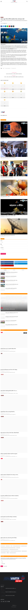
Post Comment (3, 253)
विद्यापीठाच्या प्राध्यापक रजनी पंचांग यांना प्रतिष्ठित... (10, 595)
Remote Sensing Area (7, 68)
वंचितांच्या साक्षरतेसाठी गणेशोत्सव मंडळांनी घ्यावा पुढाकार (9, 453)
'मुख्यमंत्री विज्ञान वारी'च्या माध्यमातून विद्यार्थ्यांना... (8, 411)
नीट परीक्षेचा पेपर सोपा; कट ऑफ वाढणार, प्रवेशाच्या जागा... (11, 272)
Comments (2, 238)
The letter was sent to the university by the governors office (8, 547)
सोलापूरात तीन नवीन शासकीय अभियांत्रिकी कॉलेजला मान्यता (11, 284)
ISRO (3, 68)
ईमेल (1, 244)
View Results (5, 566)
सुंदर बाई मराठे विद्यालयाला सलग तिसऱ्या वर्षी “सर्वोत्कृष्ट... (9, 369)
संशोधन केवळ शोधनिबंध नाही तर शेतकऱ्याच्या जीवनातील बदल (8, 157)
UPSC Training (18, 547)
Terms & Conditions (13, 606)
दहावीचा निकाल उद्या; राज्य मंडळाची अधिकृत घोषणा (10, 276)
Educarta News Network (13, 552)
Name (1, 240)
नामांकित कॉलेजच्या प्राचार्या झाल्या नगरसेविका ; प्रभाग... (10, 588)
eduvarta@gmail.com (4, 23)
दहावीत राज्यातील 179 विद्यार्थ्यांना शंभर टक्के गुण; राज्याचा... (11, 312)
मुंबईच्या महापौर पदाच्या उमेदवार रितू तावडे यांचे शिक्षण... (9, 537)
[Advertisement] (14, 7)
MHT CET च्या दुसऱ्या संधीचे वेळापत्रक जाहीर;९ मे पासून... (11, 280)
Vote (1, 566)
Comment (2, 247)
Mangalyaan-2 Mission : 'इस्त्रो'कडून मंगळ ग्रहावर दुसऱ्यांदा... (8, 138)
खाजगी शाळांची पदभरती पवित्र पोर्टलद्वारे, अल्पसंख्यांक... (9, 516)
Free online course (14, 68)
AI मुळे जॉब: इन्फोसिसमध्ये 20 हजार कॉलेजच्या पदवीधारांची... (10, 495)
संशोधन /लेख (2, 17)
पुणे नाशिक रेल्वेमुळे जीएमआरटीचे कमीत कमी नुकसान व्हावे (8, 235)
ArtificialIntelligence (3, 552)
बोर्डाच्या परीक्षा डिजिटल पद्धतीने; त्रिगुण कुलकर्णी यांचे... (11, 288)
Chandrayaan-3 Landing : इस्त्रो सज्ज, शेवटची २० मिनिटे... (8, 215)
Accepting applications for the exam (13, 549)
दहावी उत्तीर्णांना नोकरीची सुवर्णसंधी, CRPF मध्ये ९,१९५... (9, 390)
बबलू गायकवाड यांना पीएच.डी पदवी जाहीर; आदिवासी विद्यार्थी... (10, 432)
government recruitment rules (4, 549)
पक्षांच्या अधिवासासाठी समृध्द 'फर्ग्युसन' (5, 196)
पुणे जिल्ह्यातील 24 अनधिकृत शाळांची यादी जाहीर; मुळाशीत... (11, 316)
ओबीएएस (8, 552)
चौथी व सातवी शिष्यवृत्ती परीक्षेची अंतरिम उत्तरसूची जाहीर (11, 324)
